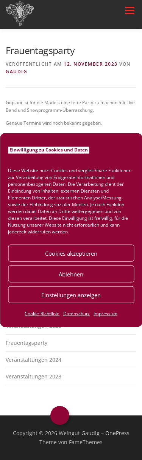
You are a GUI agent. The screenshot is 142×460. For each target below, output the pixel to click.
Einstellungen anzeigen (71, 294)
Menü (129, 10)
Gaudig (16, 71)
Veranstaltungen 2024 (33, 359)
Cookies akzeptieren (71, 253)
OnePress (117, 433)
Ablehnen (71, 274)
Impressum (105, 313)
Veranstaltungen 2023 (33, 376)
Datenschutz (76, 313)
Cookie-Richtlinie (42, 313)
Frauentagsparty (26, 342)
